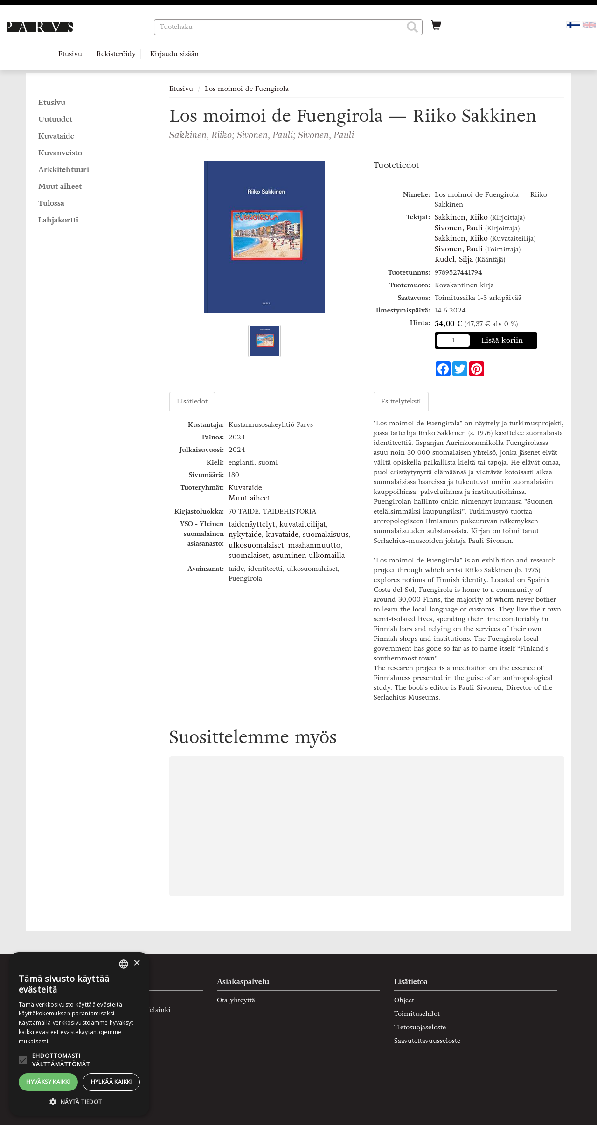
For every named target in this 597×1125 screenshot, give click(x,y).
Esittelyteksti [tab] (401, 401)
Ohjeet (404, 1000)
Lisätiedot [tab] (192, 401)
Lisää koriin (502, 340)
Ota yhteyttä (236, 1000)
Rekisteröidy (116, 54)
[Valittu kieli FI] (573, 24)
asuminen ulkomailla (309, 555)
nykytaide (245, 534)
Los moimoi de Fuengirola (247, 89)
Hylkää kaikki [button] (111, 1082)
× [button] (136, 963)
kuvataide (282, 534)
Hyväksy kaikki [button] (48, 1082)
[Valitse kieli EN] (589, 24)
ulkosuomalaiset (256, 545)
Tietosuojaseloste (420, 1027)
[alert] (79, 1034)
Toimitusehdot (417, 1014)
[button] (412, 27)
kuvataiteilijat (302, 524)
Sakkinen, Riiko (461, 217)
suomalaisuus (326, 534)
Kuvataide (245, 488)
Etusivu (70, 54)
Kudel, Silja (454, 259)
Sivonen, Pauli (459, 228)
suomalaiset (249, 555)
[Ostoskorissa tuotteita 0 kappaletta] (436, 26)
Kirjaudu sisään (174, 54)
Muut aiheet (250, 498)
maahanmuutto (314, 545)
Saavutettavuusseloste (427, 1041)
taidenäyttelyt (252, 524)
